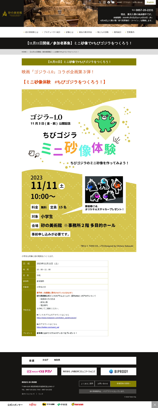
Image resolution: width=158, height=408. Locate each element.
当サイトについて (28, 394)
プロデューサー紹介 (52, 32)
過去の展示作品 (85, 32)
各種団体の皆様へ (126, 384)
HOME (119, 2)
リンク (40, 394)
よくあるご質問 (87, 384)
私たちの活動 (103, 32)
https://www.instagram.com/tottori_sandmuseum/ (56, 318)
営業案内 (130, 32)
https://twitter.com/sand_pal (48, 327)
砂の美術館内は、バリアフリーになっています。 (107, 391)
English (150, 2)
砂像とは (69, 32)
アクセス (127, 2)
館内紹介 (117, 32)
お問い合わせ (138, 2)
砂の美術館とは (31, 32)
